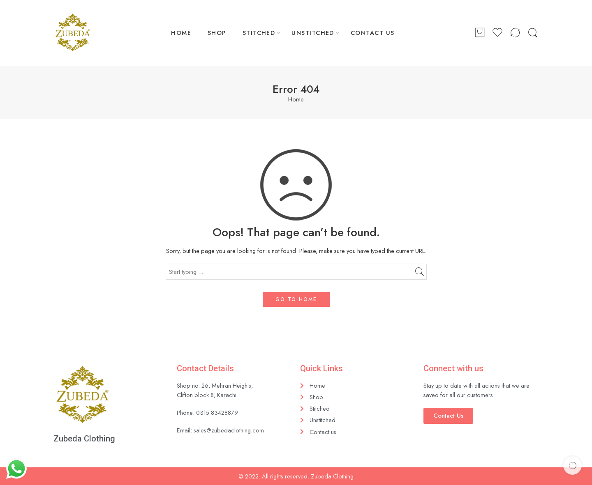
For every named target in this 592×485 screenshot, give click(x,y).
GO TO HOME (296, 299)
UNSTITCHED (312, 32)
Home (296, 100)
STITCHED (259, 32)
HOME (181, 32)
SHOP (217, 32)
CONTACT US (373, 32)
